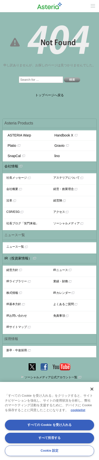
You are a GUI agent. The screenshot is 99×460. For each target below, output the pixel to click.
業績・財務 (60, 281)
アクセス (59, 212)
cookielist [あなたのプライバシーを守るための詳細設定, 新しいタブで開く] (78, 410)
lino (57, 156)
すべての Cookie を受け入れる (49, 425)
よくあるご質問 (63, 304)
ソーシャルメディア (66, 223)
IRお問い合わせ (16, 315)
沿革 (9, 200)
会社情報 (11, 166)
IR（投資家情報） (18, 258)
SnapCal (16, 156)
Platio (14, 146)
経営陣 (57, 200)
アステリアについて (66, 177)
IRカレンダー (62, 293)
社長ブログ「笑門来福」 (22, 223)
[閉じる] (92, 389)
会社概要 (12, 189)
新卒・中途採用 (16, 350)
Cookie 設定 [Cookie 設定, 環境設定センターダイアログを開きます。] (49, 450)
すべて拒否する (49, 438)
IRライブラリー (16, 281)
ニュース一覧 (15, 246)
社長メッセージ (16, 177)
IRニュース (60, 270)
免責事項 (59, 315)
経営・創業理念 (63, 189)
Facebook (44, 366)
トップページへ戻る (49, 95)
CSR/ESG (13, 212)
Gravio (62, 146)
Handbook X (66, 135)
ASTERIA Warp (19, 135)
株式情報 (12, 293)
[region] (49, 421)
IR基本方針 (13, 304)
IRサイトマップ (16, 327)
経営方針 (12, 270)
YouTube (62, 366)
